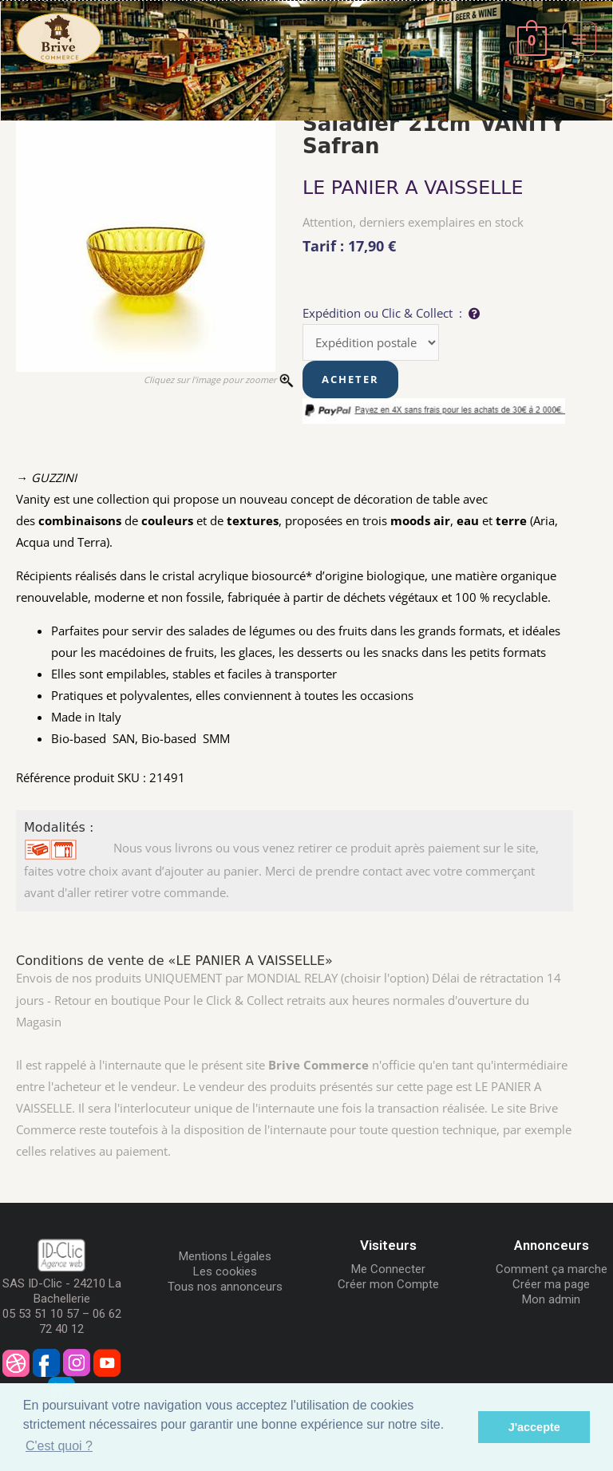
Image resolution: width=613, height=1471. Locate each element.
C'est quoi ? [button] (59, 1446)
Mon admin (551, 1299)
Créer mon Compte (388, 1284)
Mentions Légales (225, 1256)
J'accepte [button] (534, 1427)
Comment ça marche (551, 1269)
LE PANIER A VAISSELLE (413, 187)
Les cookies (225, 1271)
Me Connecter (388, 1269)
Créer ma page (551, 1284)
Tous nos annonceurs (225, 1286)
